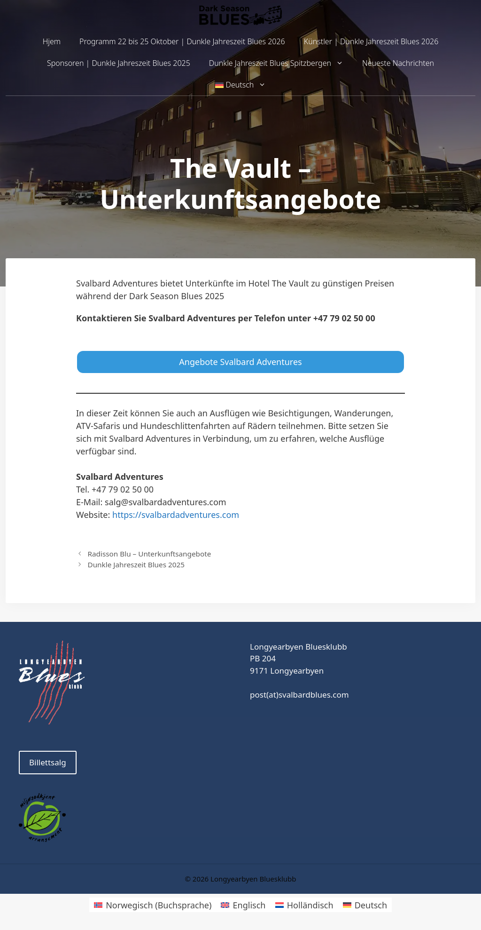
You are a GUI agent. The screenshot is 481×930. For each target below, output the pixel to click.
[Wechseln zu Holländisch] (304, 905)
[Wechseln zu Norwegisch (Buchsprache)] (152, 905)
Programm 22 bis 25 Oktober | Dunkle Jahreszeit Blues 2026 (182, 41)
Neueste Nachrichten (398, 63)
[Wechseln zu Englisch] (243, 905)
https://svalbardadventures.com (175, 514)
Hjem (52, 41)
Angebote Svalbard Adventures (240, 361)
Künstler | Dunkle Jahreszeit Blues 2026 (371, 41)
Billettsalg (47, 762)
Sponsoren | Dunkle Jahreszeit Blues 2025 (118, 63)
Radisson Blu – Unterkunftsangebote (149, 553)
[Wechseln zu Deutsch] (365, 905)
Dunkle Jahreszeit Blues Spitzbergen (281, 63)
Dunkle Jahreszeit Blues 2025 (136, 564)
